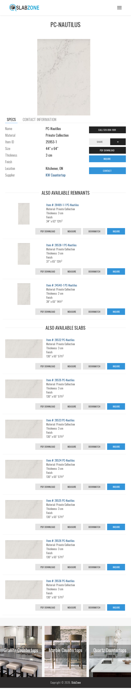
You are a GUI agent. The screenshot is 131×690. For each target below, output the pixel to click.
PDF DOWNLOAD (107, 150)
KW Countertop (56, 175)
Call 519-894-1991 (107, 130)
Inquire (116, 231)
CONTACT (107, 170)
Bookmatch (94, 231)
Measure (71, 231)
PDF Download (47, 231)
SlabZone (76, 682)
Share (100, 141)
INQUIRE (107, 159)
